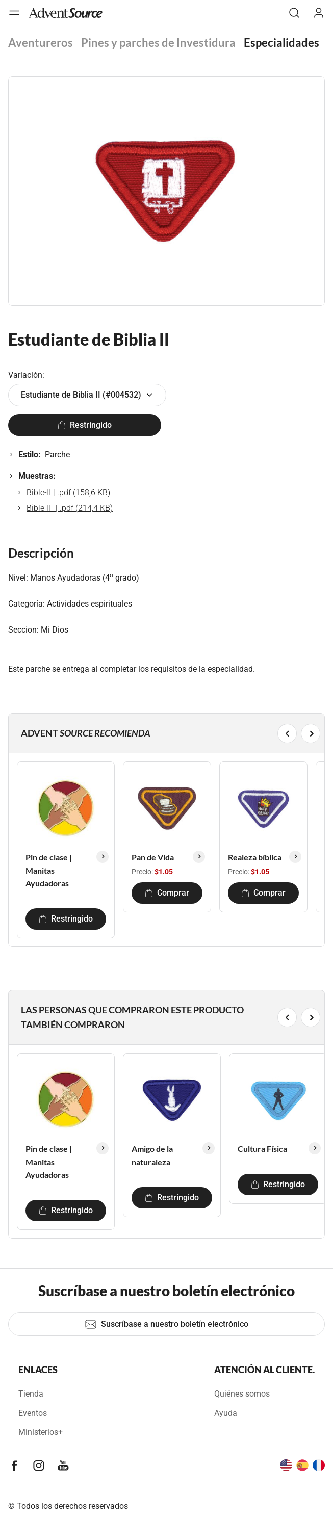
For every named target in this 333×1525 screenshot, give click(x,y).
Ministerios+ (40, 1432)
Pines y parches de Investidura (158, 42)
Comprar (167, 893)
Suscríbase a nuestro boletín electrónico (166, 1324)
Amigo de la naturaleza (152, 1155)
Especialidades (281, 42)
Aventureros (40, 42)
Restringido (85, 425)
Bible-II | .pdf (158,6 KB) (68, 492)
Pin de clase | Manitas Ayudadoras (48, 870)
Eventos (32, 1413)
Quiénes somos (242, 1394)
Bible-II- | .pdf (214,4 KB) (70, 508)
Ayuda (225, 1413)
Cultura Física (262, 1148)
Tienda (30, 1394)
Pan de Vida (153, 857)
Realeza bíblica (254, 857)
